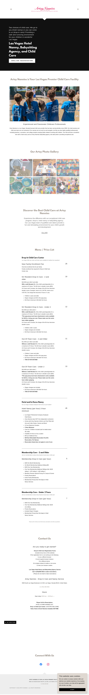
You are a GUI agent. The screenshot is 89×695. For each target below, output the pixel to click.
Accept (72, 690)
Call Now (45, 232)
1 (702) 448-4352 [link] (44, 587)
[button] (11, 9)
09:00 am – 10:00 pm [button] (47, 596)
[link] (44, 9)
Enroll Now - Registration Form (22, 60)
